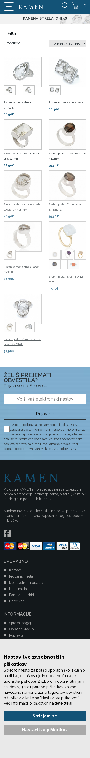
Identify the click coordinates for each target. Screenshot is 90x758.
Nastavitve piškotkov (45, 730)
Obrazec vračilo (21, 629)
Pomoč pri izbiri (21, 595)
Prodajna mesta (21, 576)
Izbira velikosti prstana (26, 583)
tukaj (68, 703)
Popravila (16, 635)
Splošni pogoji (20, 623)
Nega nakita (18, 589)
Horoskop (17, 601)
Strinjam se (45, 716)
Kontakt (15, 570)
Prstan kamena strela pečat (66, 102)
